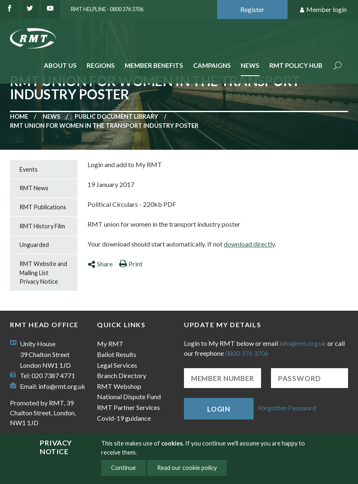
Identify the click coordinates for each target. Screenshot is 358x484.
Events (28, 169)
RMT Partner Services (128, 407)
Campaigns (212, 65)
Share (100, 264)
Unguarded (34, 244)
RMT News (33, 188)
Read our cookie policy (187, 467)
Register (252, 9)
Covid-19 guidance (124, 418)
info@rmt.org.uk (62, 386)
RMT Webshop (119, 386)
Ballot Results (116, 354)
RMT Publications (42, 207)
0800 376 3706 (246, 353)
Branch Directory (121, 375)
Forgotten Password (287, 408)
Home (19, 116)
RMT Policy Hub (295, 65)
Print (131, 264)
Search (337, 66)
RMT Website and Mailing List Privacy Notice (43, 272)
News (250, 65)
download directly (249, 244)
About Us (60, 65)
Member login (323, 9)
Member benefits (154, 65)
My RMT (110, 343)
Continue (123, 467)
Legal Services (117, 365)
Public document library (116, 116)
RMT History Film (42, 226)
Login (218, 409)
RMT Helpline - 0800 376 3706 (107, 9)
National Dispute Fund (129, 396)
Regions (101, 65)
